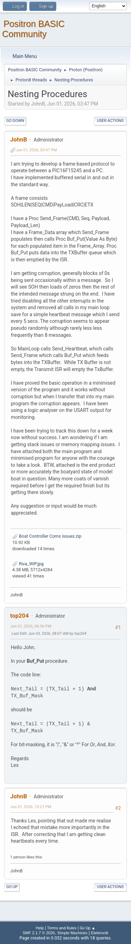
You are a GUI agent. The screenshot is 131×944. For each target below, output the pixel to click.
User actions (110, 120)
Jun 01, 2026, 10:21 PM (30, 806)
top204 (19, 615)
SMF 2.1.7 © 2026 (39, 933)
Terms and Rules (62, 927)
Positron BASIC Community (33, 29)
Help (40, 927)
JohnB (18, 139)
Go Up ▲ (87, 927)
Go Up (11, 887)
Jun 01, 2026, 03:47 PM (36, 149)
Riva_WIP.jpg (28, 563)
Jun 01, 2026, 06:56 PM (30, 626)
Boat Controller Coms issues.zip (46, 536)
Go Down (15, 120)
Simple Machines (72, 933)
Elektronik (99, 933)
